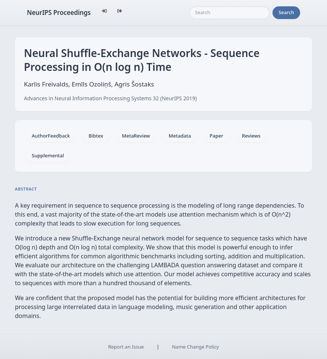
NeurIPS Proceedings (59, 12)
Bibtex (95, 135)
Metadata (180, 135)
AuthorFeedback (51, 135)
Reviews (251, 135)
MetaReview (136, 135)
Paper (216, 135)
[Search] (229, 12)
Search (286, 12)
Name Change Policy (195, 346)
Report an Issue (126, 346)
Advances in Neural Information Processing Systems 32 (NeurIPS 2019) (110, 98)
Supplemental (48, 155)
